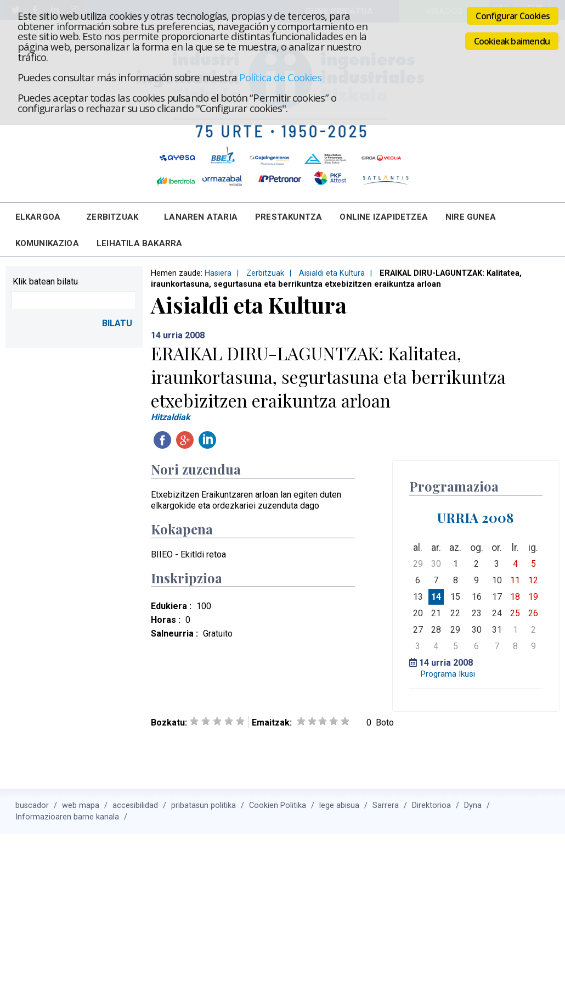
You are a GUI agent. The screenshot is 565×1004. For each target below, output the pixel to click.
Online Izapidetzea (384, 217)
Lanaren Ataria (201, 217)
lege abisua (339, 805)
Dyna (473, 805)
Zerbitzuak (112, 217)
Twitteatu (230, 440)
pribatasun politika (203, 805)
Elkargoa (38, 217)
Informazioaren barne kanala (67, 817)
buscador (32, 805)
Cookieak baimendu (512, 41)
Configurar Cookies (513, 16)
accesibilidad (135, 805)
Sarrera (385, 805)
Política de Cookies (280, 77)
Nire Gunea (470, 217)
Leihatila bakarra (139, 243)
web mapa (80, 805)
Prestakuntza (288, 217)
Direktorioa (431, 805)
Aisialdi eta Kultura (332, 273)
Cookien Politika (277, 805)
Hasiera (218, 273)
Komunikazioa (47, 243)
